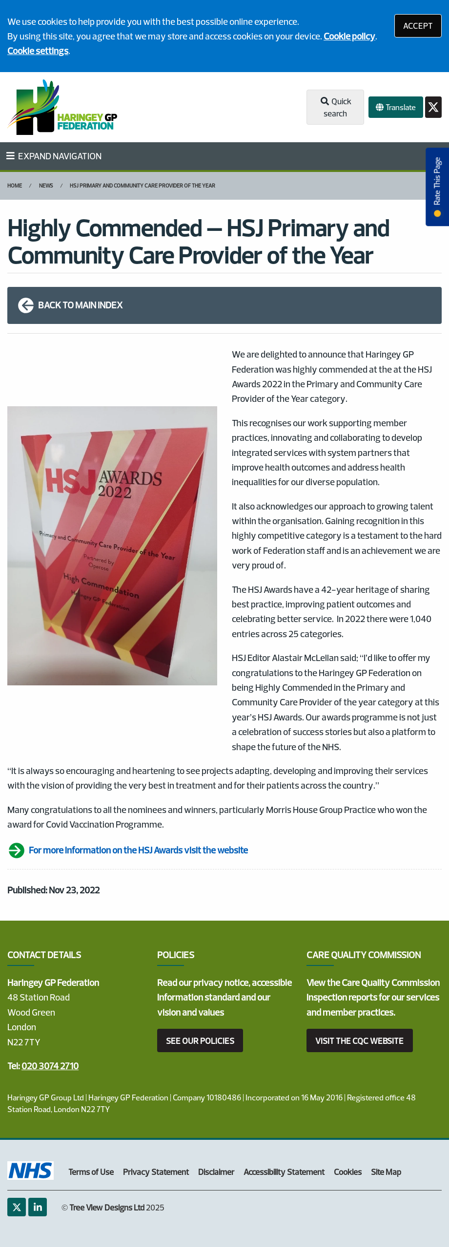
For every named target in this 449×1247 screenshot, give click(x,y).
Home (14, 185)
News (46, 185)
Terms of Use (91, 1172)
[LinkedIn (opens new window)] (37, 1207)
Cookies (348, 1172)
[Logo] (62, 107)
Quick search (335, 107)
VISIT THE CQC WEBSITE (359, 1041)
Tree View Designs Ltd (106, 1207)
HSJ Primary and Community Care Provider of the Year (142, 185)
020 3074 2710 (50, 1066)
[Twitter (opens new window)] (16, 1207)
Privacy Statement (156, 1172)
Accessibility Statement (284, 1172)
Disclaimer (216, 1172)
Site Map (386, 1172)
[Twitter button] (433, 107)
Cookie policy (349, 36)
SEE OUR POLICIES (200, 1041)
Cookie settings (37, 51)
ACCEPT (418, 25)
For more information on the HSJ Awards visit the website (127, 850)
